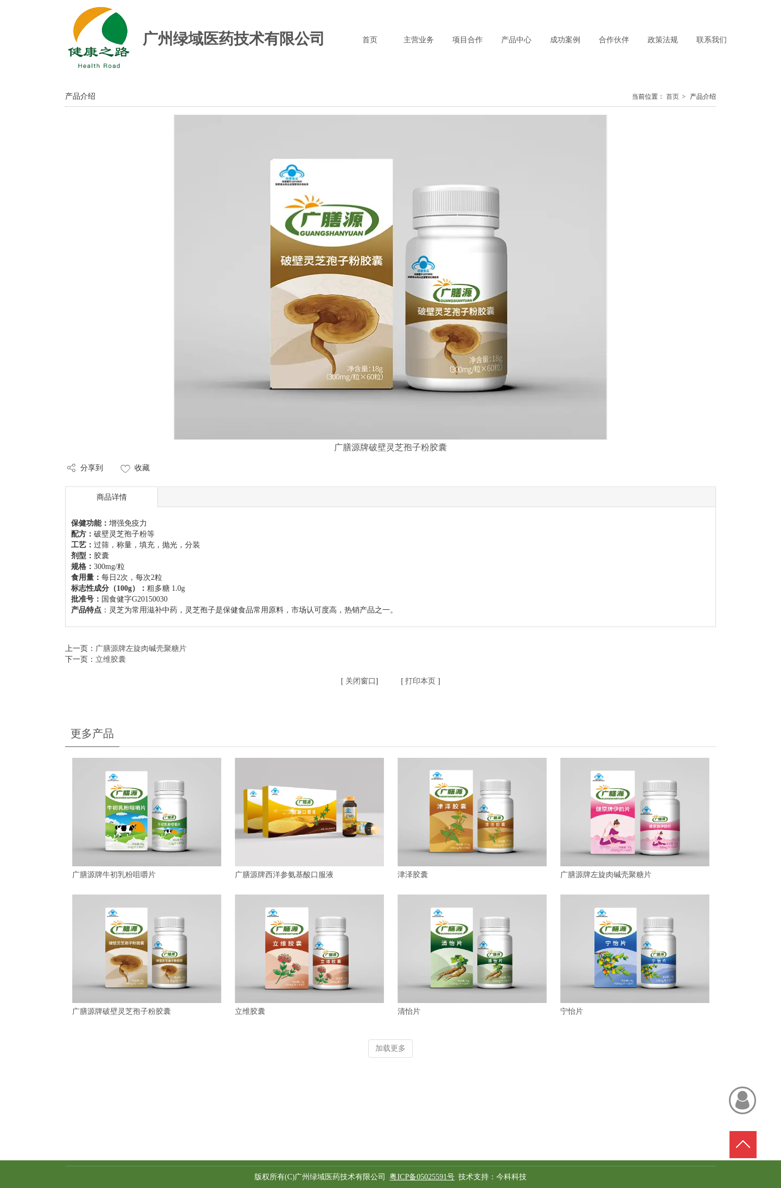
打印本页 (420, 681)
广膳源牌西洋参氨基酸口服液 (284, 875)
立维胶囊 (250, 1011)
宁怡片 (571, 1011)
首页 (672, 96)
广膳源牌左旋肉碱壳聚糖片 (605, 875)
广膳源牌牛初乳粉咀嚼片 (114, 875)
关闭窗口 (359, 681)
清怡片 (409, 1011)
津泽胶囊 (413, 875)
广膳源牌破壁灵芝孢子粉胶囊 (121, 1011)
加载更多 (390, 1048)
